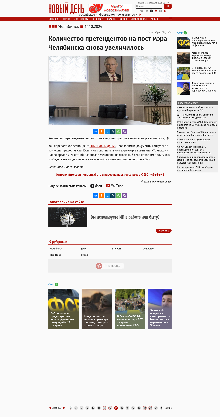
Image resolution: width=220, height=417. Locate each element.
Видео (123, 18)
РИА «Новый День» (102, 146)
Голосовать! (164, 230)
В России (97, 18)
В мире (111, 18)
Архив (154, 18)
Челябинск (68, 26)
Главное (53, 18)
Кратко (66, 18)
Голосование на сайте (66, 202)
